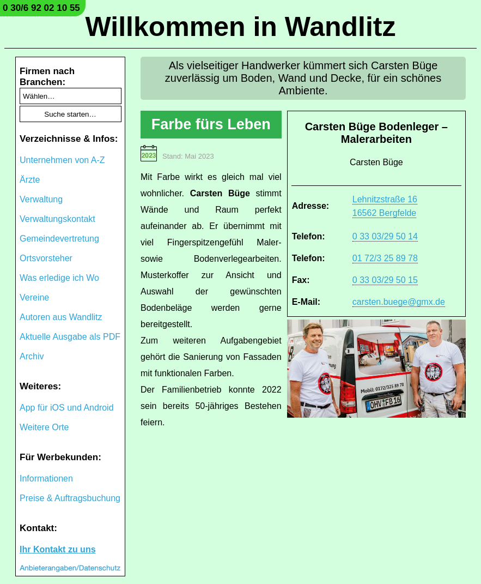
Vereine (34, 297)
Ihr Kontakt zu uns (58, 549)
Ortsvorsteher (46, 258)
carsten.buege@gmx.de (398, 301)
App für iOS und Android (67, 407)
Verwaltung (41, 199)
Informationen (46, 478)
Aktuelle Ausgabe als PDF (70, 336)
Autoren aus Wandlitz (61, 317)
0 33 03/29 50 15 (385, 280)
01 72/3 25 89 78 (385, 258)
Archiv (32, 356)
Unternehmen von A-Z (62, 160)
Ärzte (30, 179)
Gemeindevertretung (59, 238)
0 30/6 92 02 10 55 (41, 8)
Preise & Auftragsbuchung (70, 498)
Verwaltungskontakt (57, 219)
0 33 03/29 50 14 (385, 236)
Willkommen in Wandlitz (241, 26)
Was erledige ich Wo (59, 277)
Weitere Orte (44, 427)
